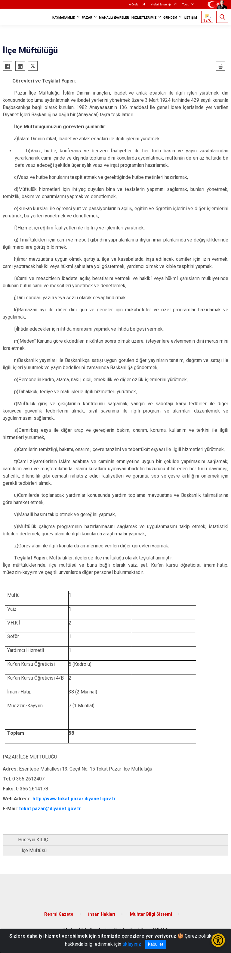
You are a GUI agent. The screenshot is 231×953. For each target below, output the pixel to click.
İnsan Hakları (101, 914)
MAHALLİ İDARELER (114, 18)
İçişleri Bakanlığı (161, 4)
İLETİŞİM (190, 18)
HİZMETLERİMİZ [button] (144, 18)
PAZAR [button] (87, 18)
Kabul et (155, 944)
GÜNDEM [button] (170, 18)
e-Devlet (134, 4)
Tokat (185, 4)
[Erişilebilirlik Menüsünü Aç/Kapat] (218, 940)
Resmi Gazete (58, 914)
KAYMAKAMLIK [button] (63, 18)
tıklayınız (131, 944)
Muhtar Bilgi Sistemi (151, 914)
